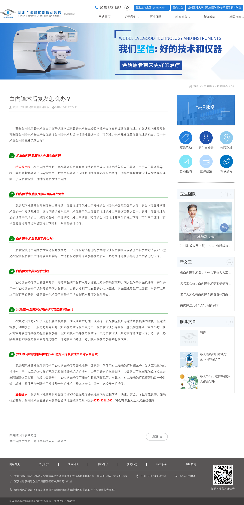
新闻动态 (210, 16)
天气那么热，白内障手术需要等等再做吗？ (206, 283)
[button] (223, 194)
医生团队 (156, 16)
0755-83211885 (110, 7)
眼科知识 (103, 464)
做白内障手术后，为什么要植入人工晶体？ (37, 441)
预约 (224, 227)
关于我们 (130, 16)
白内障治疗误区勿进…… (25, 435)
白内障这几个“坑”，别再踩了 (199, 305)
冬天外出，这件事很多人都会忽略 (215, 379)
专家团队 (73, 464)
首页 (196, 86)
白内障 (208, 86)
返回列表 (157, 436)
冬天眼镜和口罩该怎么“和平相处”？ (213, 357)
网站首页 (105, 16)
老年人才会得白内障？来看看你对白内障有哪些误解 (206, 294)
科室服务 (181, 16)
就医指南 (235, 16)
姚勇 (203, 332)
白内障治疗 (223, 86)
